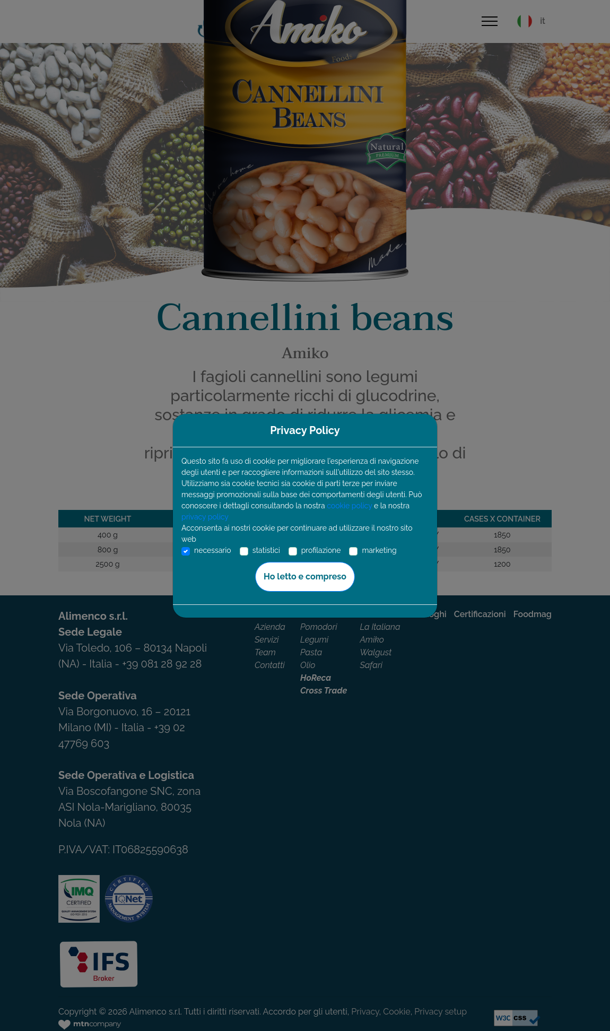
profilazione (321, 550)
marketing (379, 550)
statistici (266, 550)
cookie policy (349, 505)
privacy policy (205, 517)
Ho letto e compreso (305, 576)
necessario (212, 550)
